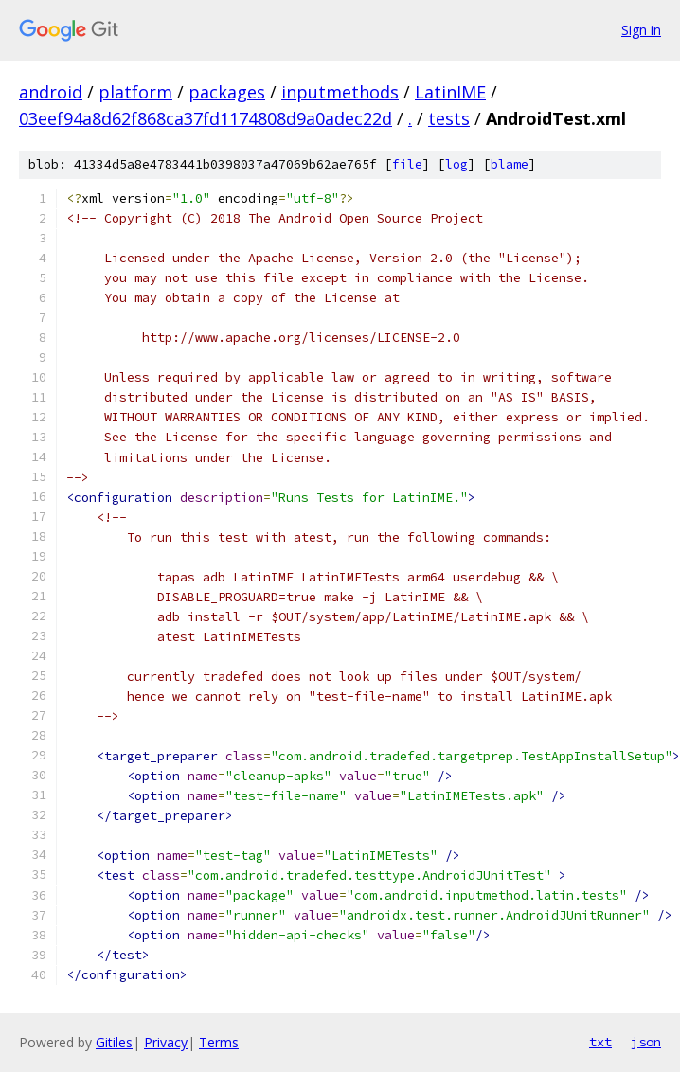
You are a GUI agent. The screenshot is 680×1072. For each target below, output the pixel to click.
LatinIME (450, 91)
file (407, 164)
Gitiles (114, 1042)
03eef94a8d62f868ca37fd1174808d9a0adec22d (205, 118)
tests (449, 118)
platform (135, 91)
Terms (219, 1042)
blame (509, 164)
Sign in (641, 30)
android (50, 91)
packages (226, 91)
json (646, 1041)
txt (600, 1041)
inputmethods (340, 91)
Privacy (166, 1042)
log (456, 164)
